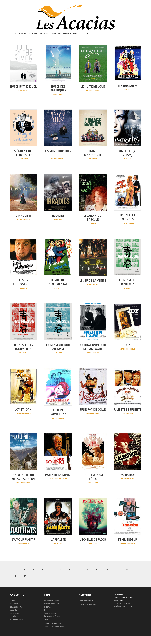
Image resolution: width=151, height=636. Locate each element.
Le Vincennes (16, 603)
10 (106, 556)
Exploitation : (15, 600)
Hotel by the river (86, 588)
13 (127, 556)
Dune (46, 597)
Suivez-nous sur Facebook (89, 592)
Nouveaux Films (62, 12)
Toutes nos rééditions (52, 610)
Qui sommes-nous (112, 12)
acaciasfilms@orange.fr (123, 594)
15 (25, 563)
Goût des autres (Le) (52, 600)
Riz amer (47, 594)
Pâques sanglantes (51, 591)
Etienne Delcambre (24, 628)
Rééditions (75, 12)
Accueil (12, 588)
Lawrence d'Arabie (51, 588)
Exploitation (98, 12)
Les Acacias (19, 626)
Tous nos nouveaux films (54, 614)
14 (14, 563)
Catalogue (86, 12)
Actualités (13, 597)
